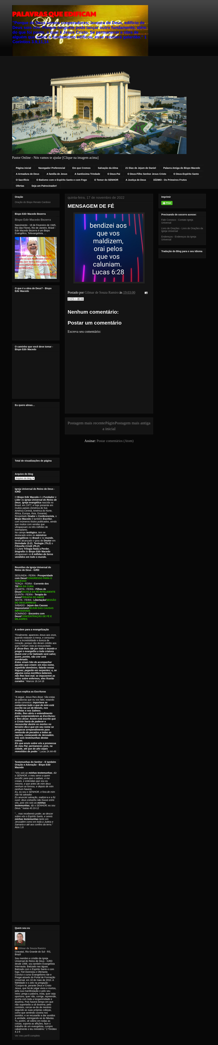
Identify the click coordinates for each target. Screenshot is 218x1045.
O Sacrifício (22, 180)
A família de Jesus (56, 174)
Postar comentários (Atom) (115, 441)
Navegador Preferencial (51, 168)
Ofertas (20, 185)
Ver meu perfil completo (27, 1035)
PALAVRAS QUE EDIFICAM (54, 13)
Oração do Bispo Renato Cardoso (33, 202)
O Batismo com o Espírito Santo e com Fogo (61, 180)
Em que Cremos (81, 168)
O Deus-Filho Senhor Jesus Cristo (146, 174)
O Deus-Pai (113, 174)
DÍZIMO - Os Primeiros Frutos (170, 180)
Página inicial (23, 168)
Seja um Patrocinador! (44, 185)
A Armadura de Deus (27, 174)
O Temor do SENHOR (106, 180)
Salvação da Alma (108, 168)
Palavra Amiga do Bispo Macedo (181, 168)
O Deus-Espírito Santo (186, 174)
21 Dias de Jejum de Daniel (140, 168)
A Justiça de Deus (136, 180)
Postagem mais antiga (132, 423)
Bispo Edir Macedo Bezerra (33, 219)
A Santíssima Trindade (87, 174)
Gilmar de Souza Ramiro (32, 948)
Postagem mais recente (86, 423)
